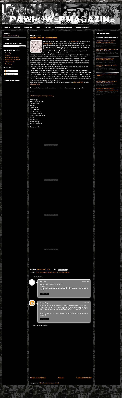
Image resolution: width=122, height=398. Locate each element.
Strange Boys (47, 43)
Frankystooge (44, 303)
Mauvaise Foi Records (63, 27)
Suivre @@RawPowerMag (11, 36)
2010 (37, 272)
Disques (17, 27)
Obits (74, 82)
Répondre (44, 294)
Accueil (7, 27)
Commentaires (10, 74)
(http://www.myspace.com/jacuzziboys (41, 96)
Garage (50, 272)
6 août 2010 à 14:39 (85, 281)
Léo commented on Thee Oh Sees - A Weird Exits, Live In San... (107, 50)
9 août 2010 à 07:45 (85, 302)
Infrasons (7, 55)
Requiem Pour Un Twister (12, 59)
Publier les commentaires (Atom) (49, 383)
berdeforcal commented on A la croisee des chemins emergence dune (107, 89)
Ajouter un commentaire (40, 325)
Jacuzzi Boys (57, 272)
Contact (47, 27)
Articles (7, 71)
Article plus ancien (84, 378)
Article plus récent (38, 378)
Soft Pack (80, 82)
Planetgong (8, 64)
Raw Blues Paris (9, 61)
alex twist (43, 281)
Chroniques (43, 272)
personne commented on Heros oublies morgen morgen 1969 (105, 58)
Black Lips (74, 41)
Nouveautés (65, 272)
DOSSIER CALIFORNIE (83, 27)
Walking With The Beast (12, 57)
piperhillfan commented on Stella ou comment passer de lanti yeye (106, 81)
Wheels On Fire (35, 84)
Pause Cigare (9, 53)
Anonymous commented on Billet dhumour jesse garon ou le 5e (105, 41)
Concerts (28, 27)
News (38, 27)
